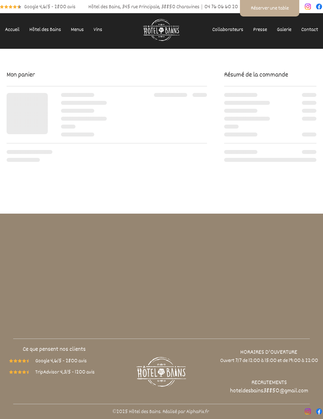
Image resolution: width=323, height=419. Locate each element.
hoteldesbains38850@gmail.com (269, 391)
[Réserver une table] (269, 8)
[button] (45, 30)
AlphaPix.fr (197, 411)
